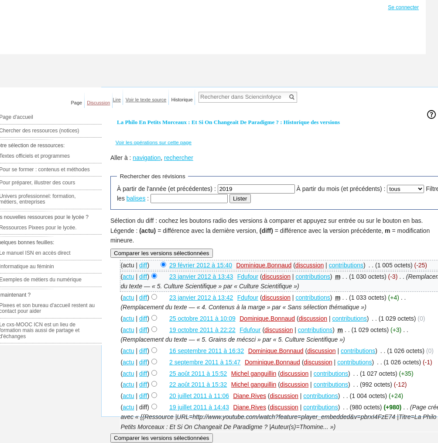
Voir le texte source (146, 99)
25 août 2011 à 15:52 (198, 373)
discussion (309, 265)
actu (128, 276)
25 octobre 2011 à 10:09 (202, 318)
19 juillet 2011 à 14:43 (199, 407)
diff (143, 265)
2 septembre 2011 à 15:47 (204, 362)
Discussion (98, 102)
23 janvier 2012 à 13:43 (201, 276)
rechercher (178, 157)
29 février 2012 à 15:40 (200, 265)
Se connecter (403, 7)
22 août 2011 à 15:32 (198, 384)
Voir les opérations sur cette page (154, 142)
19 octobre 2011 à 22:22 (202, 329)
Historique (182, 99)
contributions (346, 265)
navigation (147, 157)
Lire (117, 99)
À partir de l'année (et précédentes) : (166, 188)
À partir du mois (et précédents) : (341, 188)
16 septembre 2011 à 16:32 (206, 350)
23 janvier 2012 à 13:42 (201, 297)
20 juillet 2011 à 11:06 (199, 395)
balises (136, 198)
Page (76, 102)
